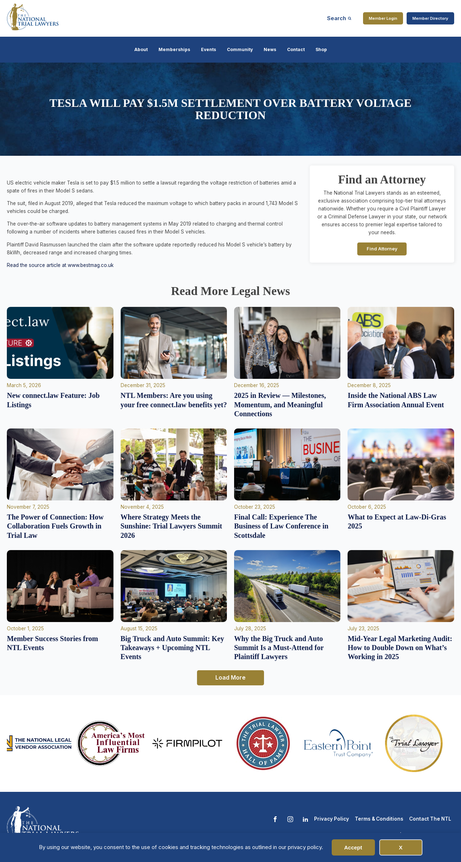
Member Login (383, 18)
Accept (353, 847)
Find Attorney (382, 248)
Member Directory (430, 18)
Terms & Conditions (379, 819)
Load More (230, 677)
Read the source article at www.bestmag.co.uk (60, 265)
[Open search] (339, 18)
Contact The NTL (430, 819)
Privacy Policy (331, 819)
